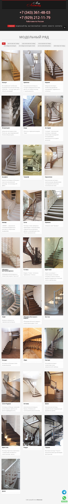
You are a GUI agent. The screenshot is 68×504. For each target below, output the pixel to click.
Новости (51, 26)
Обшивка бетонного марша (30, 317)
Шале (47, 404)
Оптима (26, 404)
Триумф (26, 177)
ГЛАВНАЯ (11, 26)
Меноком (39, 500)
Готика (26, 269)
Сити (25, 222)
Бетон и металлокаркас (44, 46)
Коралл (47, 82)
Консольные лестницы (44, 43)
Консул (4, 82)
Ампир (4, 222)
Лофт (4, 317)
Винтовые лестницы (59, 46)
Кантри (47, 360)
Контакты (58, 26)
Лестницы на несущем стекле (27, 46)
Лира (25, 360)
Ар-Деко (5, 177)
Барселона (48, 177)
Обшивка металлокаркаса (7, 270)
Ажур (25, 128)
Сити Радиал (6, 404)
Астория (48, 128)
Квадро (4, 360)
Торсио (47, 447)
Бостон (47, 317)
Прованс (48, 222)
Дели (4, 491)
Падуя (26, 447)
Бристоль (5, 447)
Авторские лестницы (13, 43)
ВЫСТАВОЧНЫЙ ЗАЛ (34, 26)
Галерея (44, 26)
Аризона (26, 82)
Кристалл (48, 269)
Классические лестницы (28, 43)
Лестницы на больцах (10, 46)
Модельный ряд (21, 26)
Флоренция (6, 128)
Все (4, 43)
